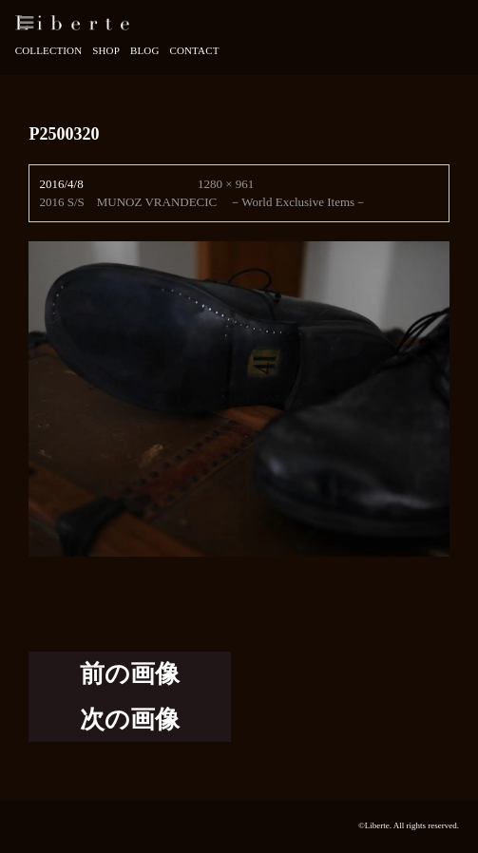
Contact (194, 50)
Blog (145, 50)
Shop (106, 50)
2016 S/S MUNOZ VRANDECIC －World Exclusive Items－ (203, 202)
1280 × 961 (226, 184)
